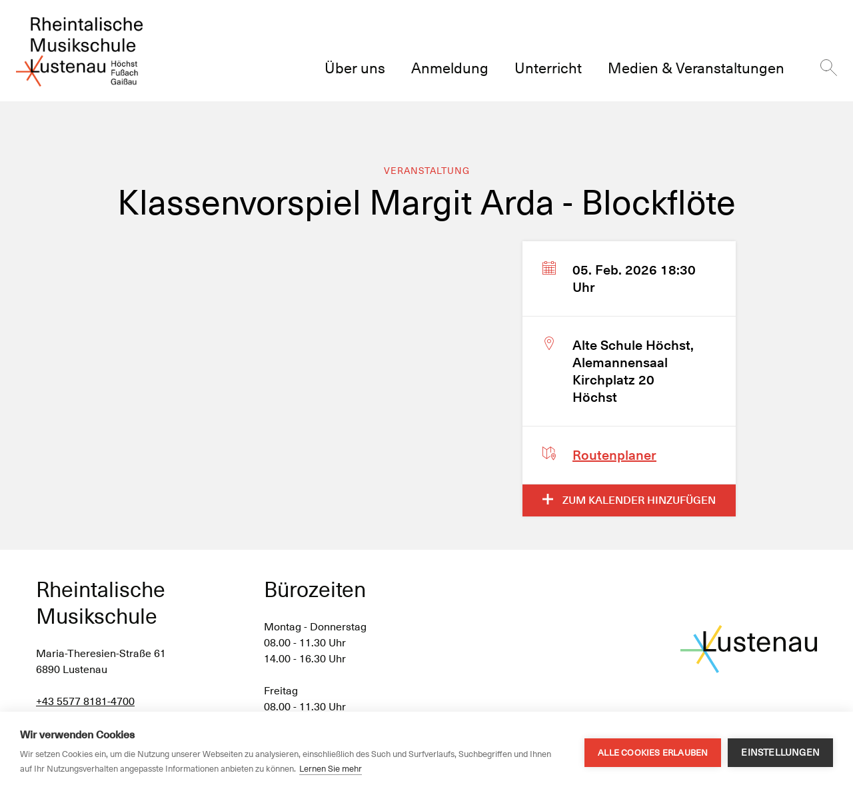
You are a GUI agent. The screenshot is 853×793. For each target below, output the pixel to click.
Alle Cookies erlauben (653, 752)
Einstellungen (780, 752)
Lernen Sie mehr (330, 768)
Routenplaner (614, 455)
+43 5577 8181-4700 (85, 701)
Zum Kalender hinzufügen (629, 500)
